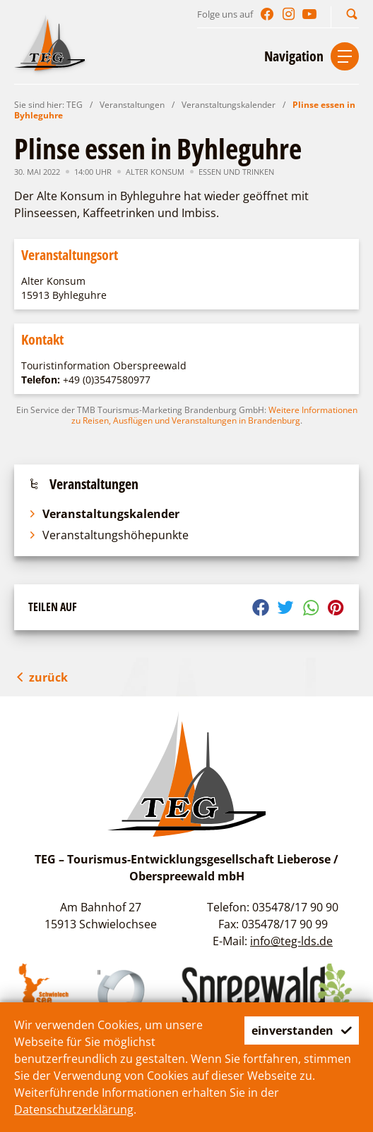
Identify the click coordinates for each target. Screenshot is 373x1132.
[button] (352, 13)
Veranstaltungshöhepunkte (108, 535)
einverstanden (301, 1030)
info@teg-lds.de (291, 941)
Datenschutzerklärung (74, 1109)
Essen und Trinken (236, 171)
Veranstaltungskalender (229, 105)
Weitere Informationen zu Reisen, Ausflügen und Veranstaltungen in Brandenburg (214, 415)
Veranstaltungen (132, 105)
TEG (74, 105)
